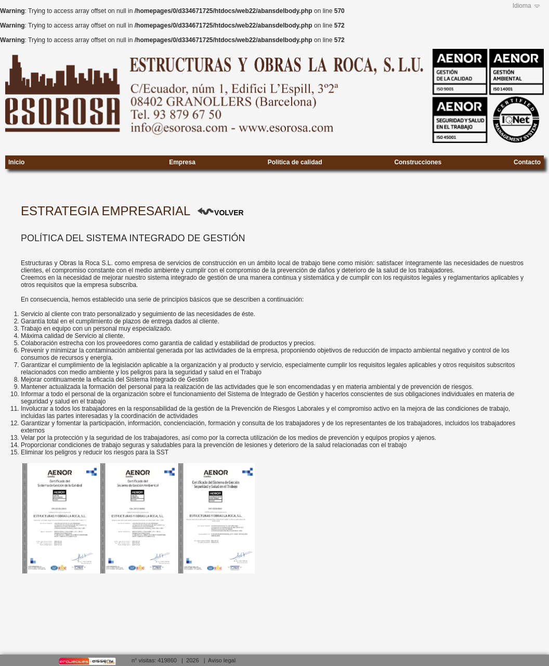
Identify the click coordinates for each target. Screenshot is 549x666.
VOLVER (229, 212)
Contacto (527, 160)
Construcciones (417, 160)
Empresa (182, 160)
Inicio (16, 160)
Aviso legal (222, 660)
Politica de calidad (295, 160)
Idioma (522, 5)
